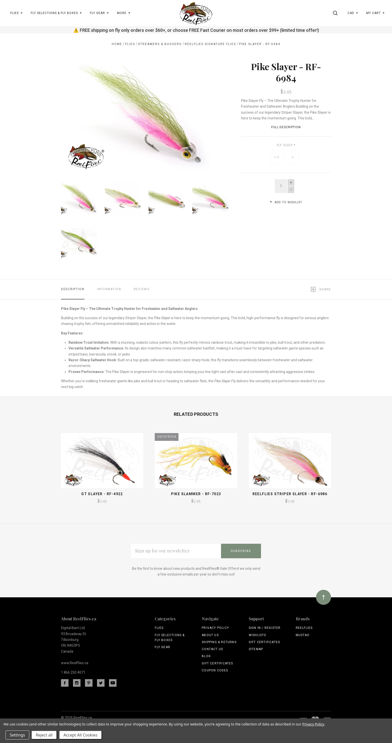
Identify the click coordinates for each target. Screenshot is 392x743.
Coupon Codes (215, 670)
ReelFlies (304, 628)
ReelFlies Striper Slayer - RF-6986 (290, 494)
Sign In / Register (265, 628)
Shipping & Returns (219, 642)
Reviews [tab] (142, 289)
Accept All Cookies (81, 735)
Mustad (303, 635)
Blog (206, 656)
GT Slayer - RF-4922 (102, 494)
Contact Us (212, 649)
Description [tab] (72, 289)
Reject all (44, 735)
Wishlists (257, 635)
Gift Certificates (217, 663)
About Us (210, 635)
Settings (17, 735)
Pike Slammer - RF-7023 (196, 494)
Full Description (286, 127)
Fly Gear (162, 647)
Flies (159, 628)
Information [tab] (109, 289)
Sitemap (256, 649)
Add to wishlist (286, 202)
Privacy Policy (215, 628)
